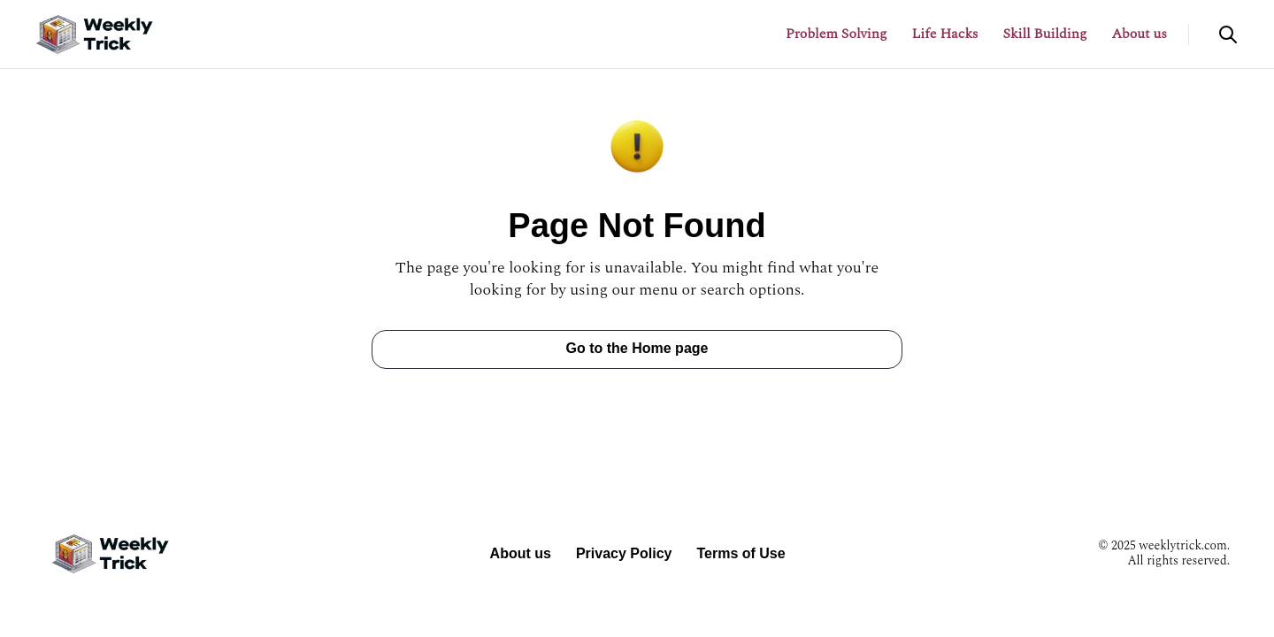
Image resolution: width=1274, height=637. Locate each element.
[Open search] (1228, 34)
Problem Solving (836, 33)
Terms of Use (740, 553)
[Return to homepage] (94, 34)
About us (1139, 33)
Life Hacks (944, 33)
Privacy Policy (624, 553)
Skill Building (1045, 33)
